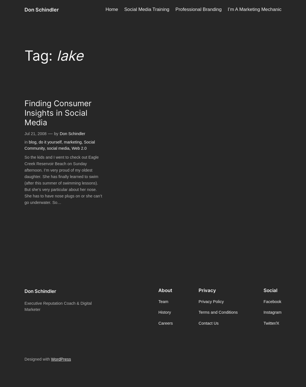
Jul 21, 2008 (35, 133)
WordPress (61, 359)
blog (32, 142)
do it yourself (50, 142)
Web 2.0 (79, 148)
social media (58, 148)
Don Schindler (41, 9)
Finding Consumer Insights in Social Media (57, 113)
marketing (73, 142)
